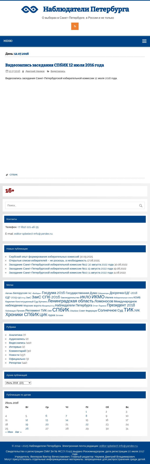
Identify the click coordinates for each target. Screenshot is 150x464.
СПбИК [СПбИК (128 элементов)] (60, 310)
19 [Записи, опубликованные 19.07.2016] (26, 424)
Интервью (15, 346)
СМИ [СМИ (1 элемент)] (49, 311)
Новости (14, 354)
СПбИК (13, 174)
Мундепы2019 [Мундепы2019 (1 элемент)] (48, 306)
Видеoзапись (58, 71)
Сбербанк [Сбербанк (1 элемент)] (74, 311)
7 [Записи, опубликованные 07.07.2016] (66, 415)
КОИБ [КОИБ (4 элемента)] (137, 297)
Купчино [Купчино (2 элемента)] (43, 301)
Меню (8, 41)
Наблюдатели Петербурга (86, 9)
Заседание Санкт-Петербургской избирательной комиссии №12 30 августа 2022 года (61, 264)
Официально (17, 359)
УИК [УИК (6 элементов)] (137, 310)
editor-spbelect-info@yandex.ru (33, 233)
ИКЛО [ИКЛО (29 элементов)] (85, 297)
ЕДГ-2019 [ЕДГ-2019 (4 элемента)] (11, 297)
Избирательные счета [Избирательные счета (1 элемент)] (123, 298)
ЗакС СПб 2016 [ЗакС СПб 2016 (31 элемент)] (46, 297)
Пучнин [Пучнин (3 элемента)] (21, 310)
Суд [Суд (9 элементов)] (120, 310)
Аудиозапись (17, 339)
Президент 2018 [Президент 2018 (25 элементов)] (121, 305)
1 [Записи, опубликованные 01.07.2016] (86, 411)
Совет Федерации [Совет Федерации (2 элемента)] (88, 310)
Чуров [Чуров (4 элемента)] (51, 315)
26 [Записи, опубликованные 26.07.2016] (26, 428)
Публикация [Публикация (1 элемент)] (10, 311)
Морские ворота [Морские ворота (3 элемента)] (32, 305)
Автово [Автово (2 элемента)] (8, 293)
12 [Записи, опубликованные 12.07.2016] (26, 420)
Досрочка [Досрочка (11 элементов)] (117, 293)
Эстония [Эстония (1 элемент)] (59, 315)
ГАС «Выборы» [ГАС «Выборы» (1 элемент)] (34, 293)
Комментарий (17, 350)
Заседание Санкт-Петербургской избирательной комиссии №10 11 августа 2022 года (61, 272)
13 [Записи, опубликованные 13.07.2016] (47, 420)
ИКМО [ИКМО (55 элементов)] (98, 296)
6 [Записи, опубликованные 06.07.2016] (46, 415)
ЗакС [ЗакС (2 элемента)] (28, 297)
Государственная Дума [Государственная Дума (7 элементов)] (81, 293)
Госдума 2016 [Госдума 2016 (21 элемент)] (53, 292)
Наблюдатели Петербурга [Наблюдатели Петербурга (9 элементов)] (73, 305)
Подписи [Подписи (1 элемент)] (102, 306)
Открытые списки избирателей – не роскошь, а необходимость (48, 260)
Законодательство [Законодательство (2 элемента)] (70, 297)
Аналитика (15, 335)
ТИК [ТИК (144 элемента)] (128, 310)
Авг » (18, 432)
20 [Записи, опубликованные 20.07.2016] (47, 424)
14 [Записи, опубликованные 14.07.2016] (67, 420)
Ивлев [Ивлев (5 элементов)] (109, 297)
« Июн (9, 432)
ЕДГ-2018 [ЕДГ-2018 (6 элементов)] (131, 293)
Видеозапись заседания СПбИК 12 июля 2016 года (54, 65)
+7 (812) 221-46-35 (28, 227)
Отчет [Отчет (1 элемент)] (95, 306)
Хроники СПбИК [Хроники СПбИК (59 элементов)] (22, 314)
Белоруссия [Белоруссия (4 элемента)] (20, 293)
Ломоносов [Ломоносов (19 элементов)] (103, 301)
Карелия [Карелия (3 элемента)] (10, 301)
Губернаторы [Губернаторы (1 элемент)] (103, 293)
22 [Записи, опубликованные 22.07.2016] (87, 424)
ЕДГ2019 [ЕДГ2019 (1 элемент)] (21, 298)
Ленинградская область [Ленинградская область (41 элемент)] (71, 301)
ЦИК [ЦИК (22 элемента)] (43, 315)
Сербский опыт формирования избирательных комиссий (44, 256)
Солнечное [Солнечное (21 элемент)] (107, 310)
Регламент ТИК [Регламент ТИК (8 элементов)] (36, 310)
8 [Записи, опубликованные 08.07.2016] (86, 415)
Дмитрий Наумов (34, 71)
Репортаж (15, 362)
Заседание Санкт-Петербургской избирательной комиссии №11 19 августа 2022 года (61, 268)
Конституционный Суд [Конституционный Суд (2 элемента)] (26, 301)
